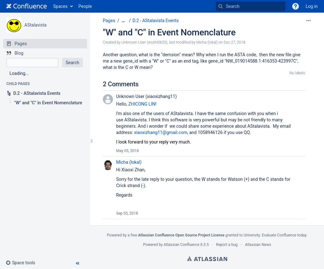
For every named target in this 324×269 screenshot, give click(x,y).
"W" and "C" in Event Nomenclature (169, 32)
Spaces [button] (60, 6)
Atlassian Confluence (181, 244)
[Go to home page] (26, 6)
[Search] (220, 6)
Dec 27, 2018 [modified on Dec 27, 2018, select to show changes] (234, 42)
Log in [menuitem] (312, 6)
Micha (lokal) (128, 162)
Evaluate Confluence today (284, 235)
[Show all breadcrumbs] (123, 20)
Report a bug (227, 244)
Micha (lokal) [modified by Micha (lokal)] (207, 42)
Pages (109, 20)
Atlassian (207, 258)
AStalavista (35, 25)
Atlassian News (258, 244)
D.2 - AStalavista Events (156, 20)
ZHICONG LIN (141, 104)
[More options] (308, 20)
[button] (295, 6)
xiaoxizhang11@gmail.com (160, 132)
